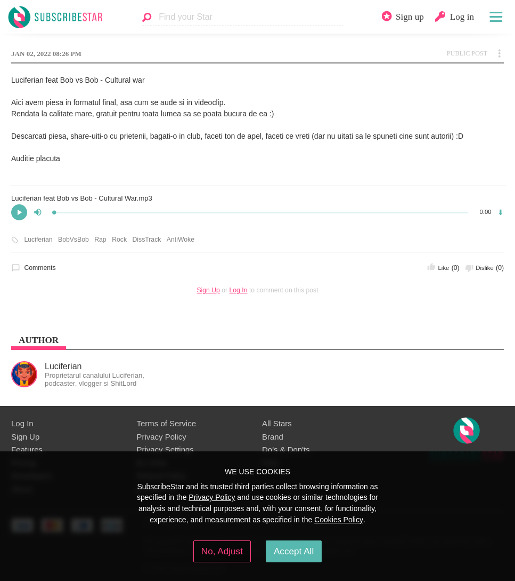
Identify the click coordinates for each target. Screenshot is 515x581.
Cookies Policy (338, 519)
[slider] (261, 212)
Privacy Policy (161, 436)
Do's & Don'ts (286, 449)
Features (27, 449)
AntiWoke (180, 239)
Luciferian (38, 239)
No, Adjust (222, 551)
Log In (239, 290)
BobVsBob (73, 239)
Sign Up (208, 290)
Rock (119, 239)
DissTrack (147, 239)
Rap (100, 239)
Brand (272, 436)
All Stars (277, 423)
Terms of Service (166, 423)
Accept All (294, 551)
